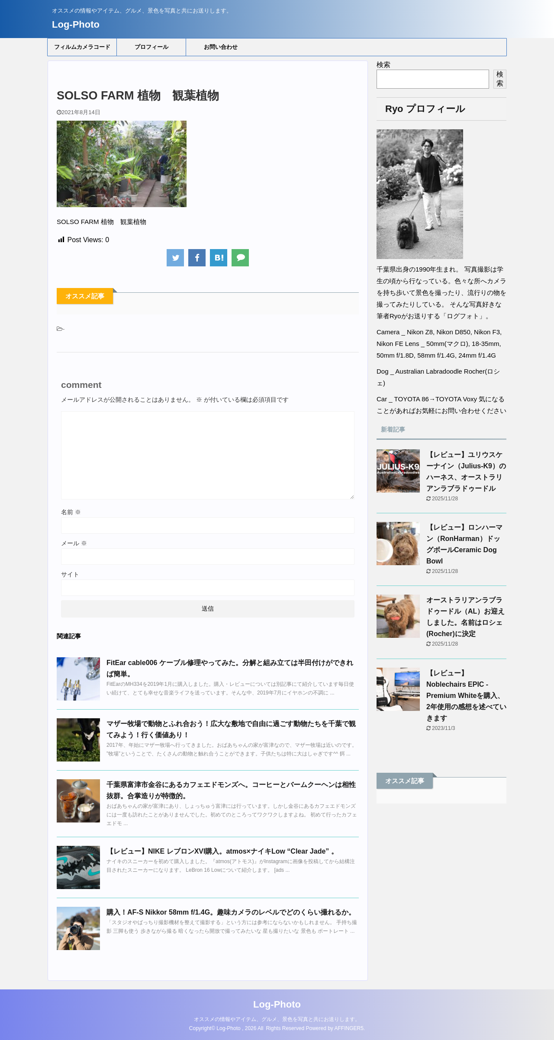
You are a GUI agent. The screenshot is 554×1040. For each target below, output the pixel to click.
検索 (383, 64)
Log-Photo (76, 24)
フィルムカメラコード (82, 47)
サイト (70, 574)
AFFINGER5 (349, 1028)
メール (74, 543)
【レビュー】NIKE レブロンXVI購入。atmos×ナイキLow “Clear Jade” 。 (222, 851)
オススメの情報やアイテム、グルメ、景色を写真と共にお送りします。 (277, 1019)
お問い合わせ (221, 47)
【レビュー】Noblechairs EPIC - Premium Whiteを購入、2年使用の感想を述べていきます (466, 695)
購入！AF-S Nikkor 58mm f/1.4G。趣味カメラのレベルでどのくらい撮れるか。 (230, 912)
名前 (71, 512)
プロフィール (151, 47)
